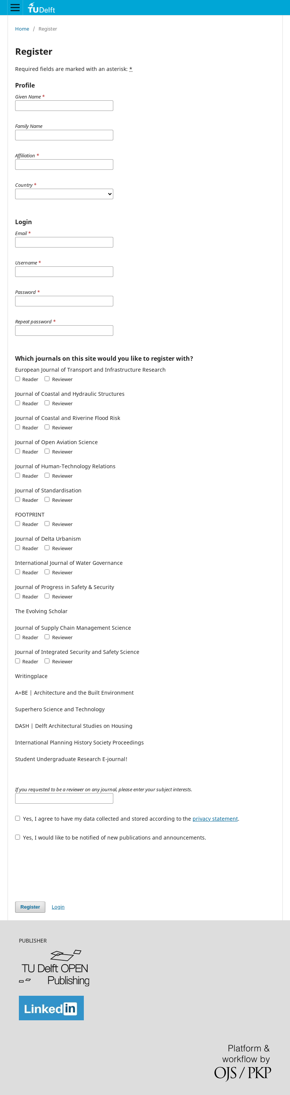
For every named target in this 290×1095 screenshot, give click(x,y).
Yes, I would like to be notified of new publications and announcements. (110, 837)
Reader (26, 379)
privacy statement (215, 818)
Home (22, 28)
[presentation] (72, 867)
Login (58, 906)
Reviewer (58, 379)
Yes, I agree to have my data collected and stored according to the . (127, 818)
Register (30, 907)
